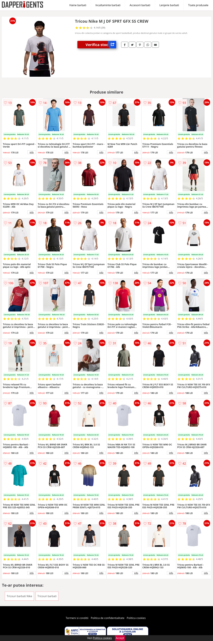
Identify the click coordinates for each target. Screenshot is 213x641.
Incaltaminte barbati (107, 5)
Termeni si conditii (77, 618)
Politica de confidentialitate (107, 618)
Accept (120, 638)
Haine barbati (77, 5)
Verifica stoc (101, 44)
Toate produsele (198, 5)
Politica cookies (136, 618)
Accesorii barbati (140, 5)
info (32, 152)
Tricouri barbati (47, 596)
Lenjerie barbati (169, 5)
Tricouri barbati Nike (19, 596)
